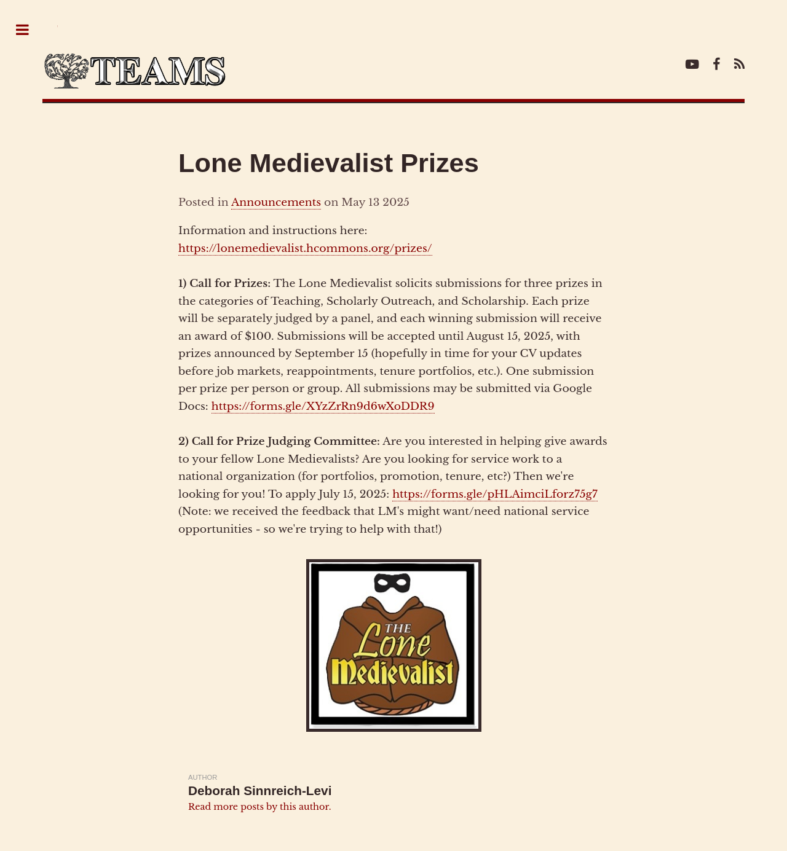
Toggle (29, 30)
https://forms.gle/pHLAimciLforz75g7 (495, 494)
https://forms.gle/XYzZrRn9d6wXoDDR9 (323, 406)
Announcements (276, 202)
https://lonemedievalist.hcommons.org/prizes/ (305, 248)
